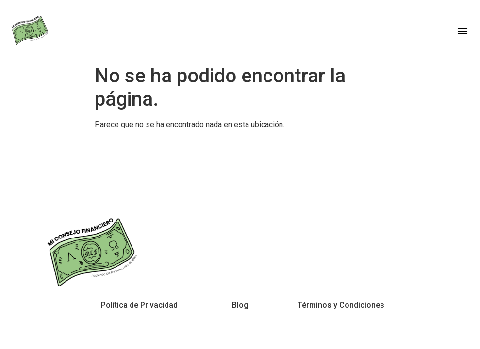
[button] (462, 30)
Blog (240, 305)
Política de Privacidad (139, 305)
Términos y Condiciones (341, 305)
